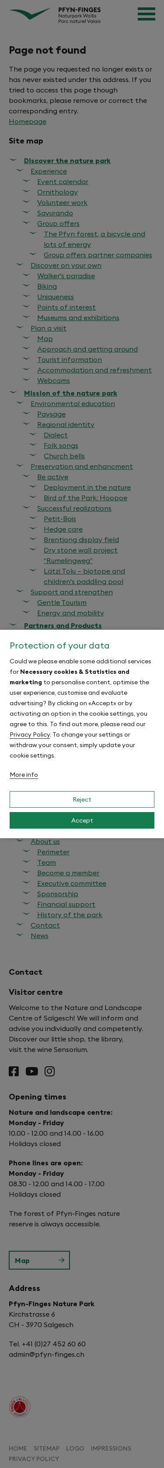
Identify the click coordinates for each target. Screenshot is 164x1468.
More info (24, 774)
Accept (82, 820)
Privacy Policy (30, 734)
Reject (82, 799)
